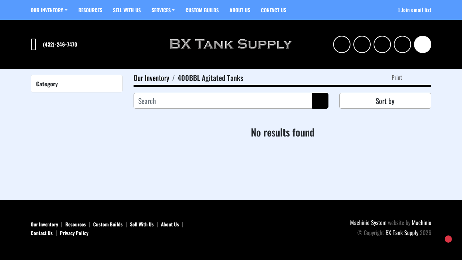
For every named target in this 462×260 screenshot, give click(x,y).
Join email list (416, 9)
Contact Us (273, 10)
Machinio (421, 222)
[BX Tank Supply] (231, 228)
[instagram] (341, 44)
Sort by (385, 100)
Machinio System (368, 222)
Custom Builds (202, 10)
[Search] (422, 44)
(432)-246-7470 (60, 44)
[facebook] (382, 44)
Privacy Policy (74, 233)
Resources (90, 10)
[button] (49, 10)
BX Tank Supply (401, 232)
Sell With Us (127, 10)
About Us (240, 10)
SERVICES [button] (161, 10)
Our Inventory (47, 10)
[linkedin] (362, 44)
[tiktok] (402, 44)
